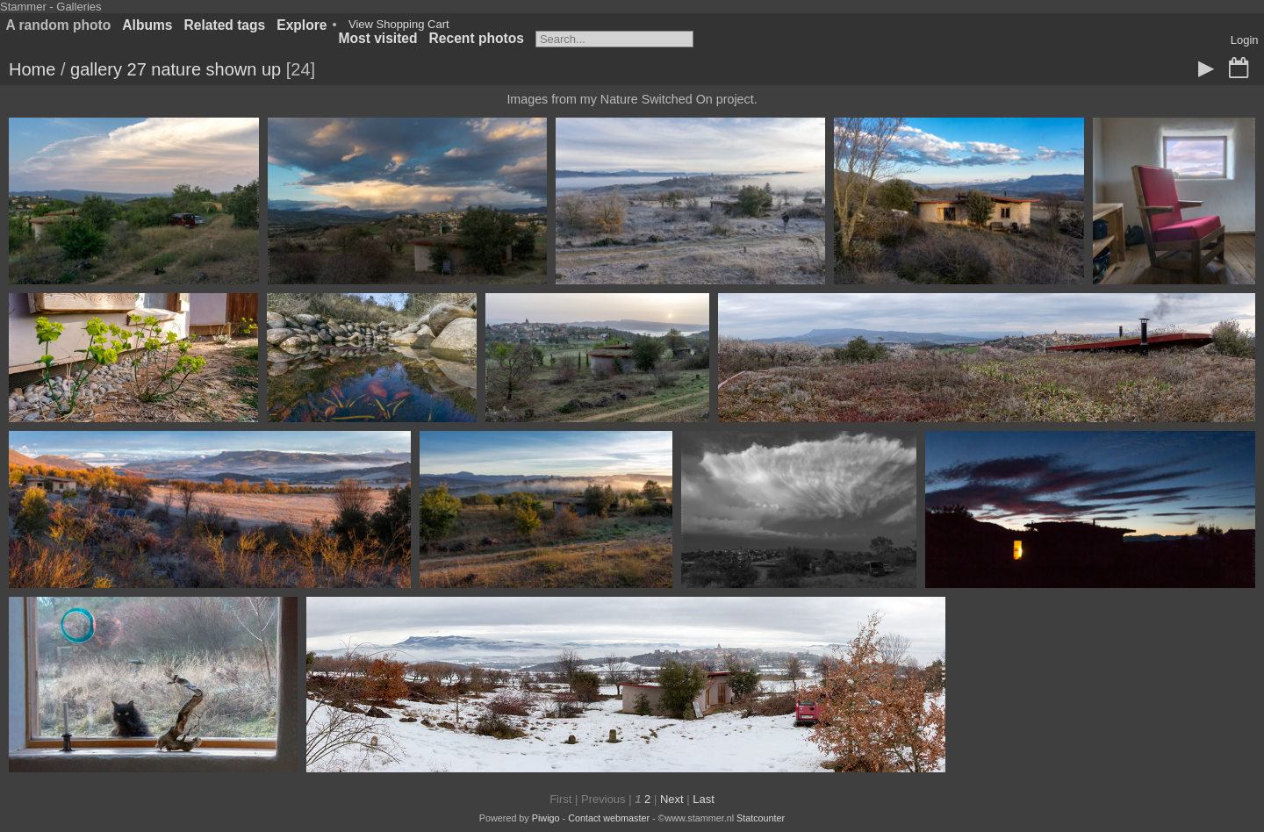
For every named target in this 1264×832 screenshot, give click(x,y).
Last (704, 799)
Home (32, 69)
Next (672, 799)
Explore (301, 25)
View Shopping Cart (398, 24)
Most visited (377, 38)
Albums (147, 25)
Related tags (225, 25)
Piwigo (546, 818)
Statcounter (760, 818)
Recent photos (476, 38)
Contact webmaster (609, 818)
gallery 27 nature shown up (175, 69)
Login (1245, 40)
